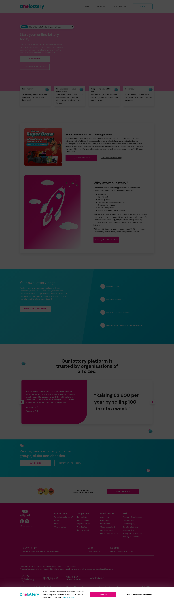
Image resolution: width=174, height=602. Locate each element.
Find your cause (81, 158)
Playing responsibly (131, 537)
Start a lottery (120, 6)
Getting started (107, 530)
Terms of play (129, 523)
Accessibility (128, 530)
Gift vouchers (83, 520)
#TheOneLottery (26, 526)
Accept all (102, 595)
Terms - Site (128, 520)
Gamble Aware (106, 569)
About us (101, 6)
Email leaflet (105, 523)
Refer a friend (83, 530)
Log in (143, 6)
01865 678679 (94, 551)
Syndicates (82, 527)
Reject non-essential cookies (139, 595)
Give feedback (123, 491)
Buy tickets (34, 58)
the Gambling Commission (116, 587)
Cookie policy (60, 527)
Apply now (105, 517)
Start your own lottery (34, 66)
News (56, 520)
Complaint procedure (132, 533)
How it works (105, 520)
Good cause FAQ (107, 527)
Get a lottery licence (109, 533)
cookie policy (68, 597)
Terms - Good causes (132, 517)
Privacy (57, 523)
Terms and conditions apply (111, 158)
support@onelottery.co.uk (121, 551)
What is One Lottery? (63, 517)
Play (87, 6)
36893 (147, 587)
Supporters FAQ (84, 523)
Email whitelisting (130, 527)
